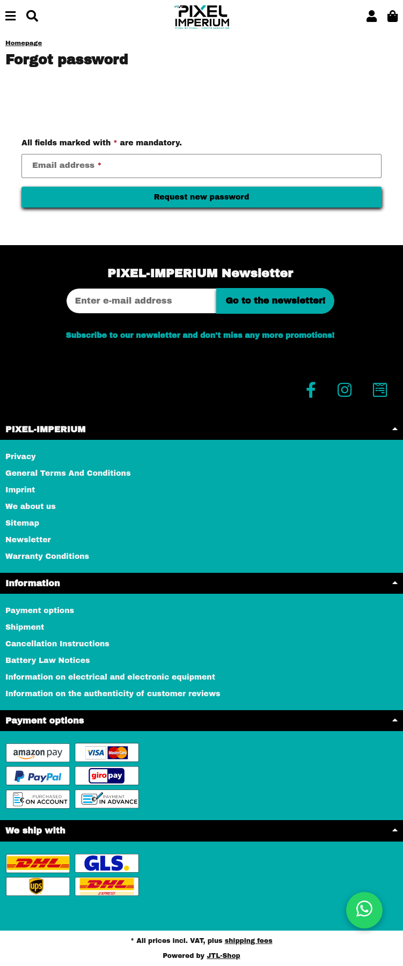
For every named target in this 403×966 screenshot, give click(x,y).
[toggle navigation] (10, 17)
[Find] (32, 17)
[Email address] (141, 301)
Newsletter (28, 540)
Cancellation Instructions (57, 644)
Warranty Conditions (47, 556)
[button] (372, 17)
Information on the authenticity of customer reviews (113, 694)
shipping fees (249, 941)
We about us (30, 507)
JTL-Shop (223, 956)
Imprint (20, 490)
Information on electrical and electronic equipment (110, 677)
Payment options (39, 611)
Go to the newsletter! (275, 300)
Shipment (24, 627)
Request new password (202, 197)
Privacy (20, 457)
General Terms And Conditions (67, 473)
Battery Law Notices (47, 661)
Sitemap (22, 523)
